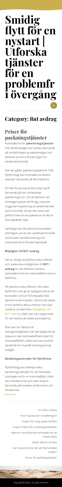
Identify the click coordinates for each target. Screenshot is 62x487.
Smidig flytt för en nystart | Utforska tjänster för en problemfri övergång (31, 56)
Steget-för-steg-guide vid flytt (39, 421)
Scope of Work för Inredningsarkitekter (35, 427)
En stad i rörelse (47, 410)
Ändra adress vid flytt (44, 442)
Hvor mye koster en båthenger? (38, 415)
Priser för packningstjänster (26, 134)
